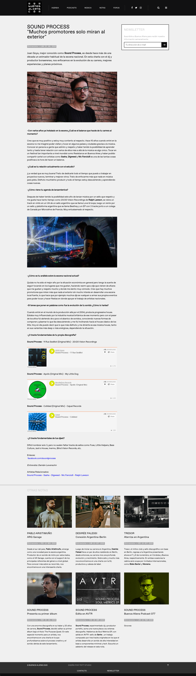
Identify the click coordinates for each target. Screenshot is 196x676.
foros (116, 8)
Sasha (46, 475)
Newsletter (113, 671)
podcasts (71, 8)
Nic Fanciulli (67, 475)
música (88, 8)
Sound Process (34, 475)
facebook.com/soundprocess (42, 458)
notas (102, 8)
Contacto (82, 671)
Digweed (55, 475)
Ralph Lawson (82, 475)
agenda (55, 8)
